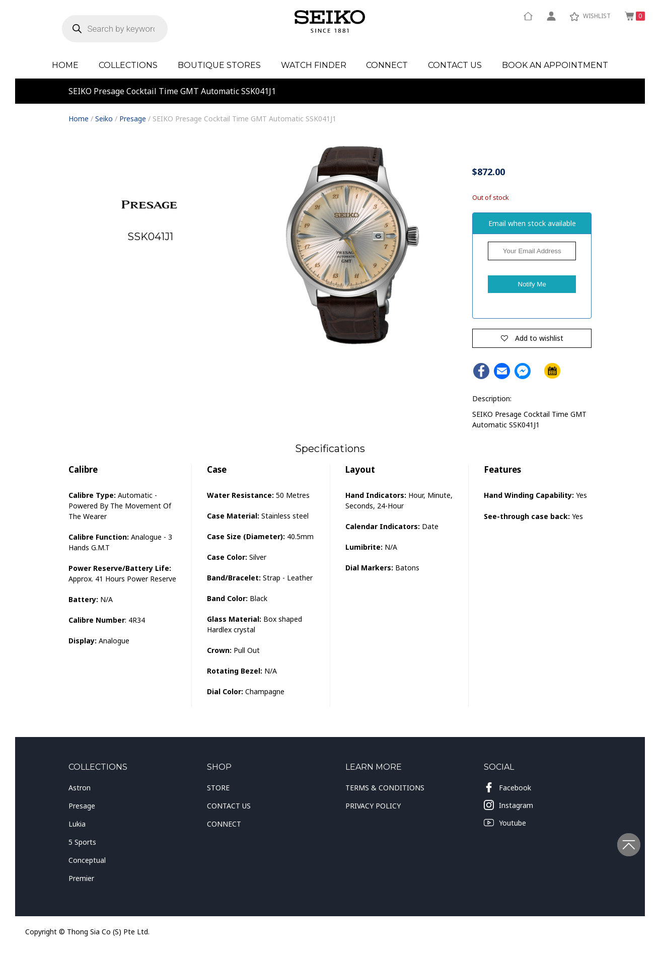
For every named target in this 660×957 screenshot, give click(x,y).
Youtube (505, 823)
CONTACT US (229, 806)
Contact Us (455, 65)
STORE (218, 787)
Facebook (507, 787)
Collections (128, 65)
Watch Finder (313, 65)
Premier (81, 878)
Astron (79, 787)
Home (65, 65)
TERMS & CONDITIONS (384, 787)
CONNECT (224, 824)
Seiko (104, 118)
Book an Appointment (555, 65)
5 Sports (82, 842)
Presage (132, 118)
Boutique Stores (219, 65)
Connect (387, 65)
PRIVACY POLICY (373, 806)
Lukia (77, 824)
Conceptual (87, 860)
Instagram (508, 805)
